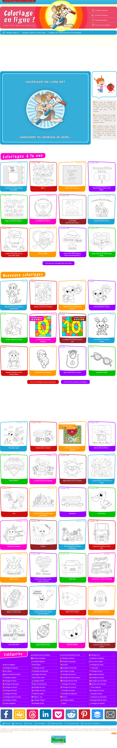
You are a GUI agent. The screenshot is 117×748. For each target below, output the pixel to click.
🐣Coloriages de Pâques (96, 674)
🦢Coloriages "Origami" (38, 700)
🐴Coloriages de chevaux (96, 677)
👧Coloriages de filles (37, 681)
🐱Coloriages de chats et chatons (70, 677)
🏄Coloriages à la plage (67, 671)
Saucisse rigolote (72, 644)
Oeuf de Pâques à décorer (102, 612)
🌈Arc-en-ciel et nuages (96, 661)
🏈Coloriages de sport (95, 671)
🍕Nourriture (64, 665)
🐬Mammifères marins (38, 677)
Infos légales (41, 723)
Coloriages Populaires (101, 10)
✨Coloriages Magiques (38, 661)
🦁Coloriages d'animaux (10, 690)
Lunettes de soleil (101, 372)
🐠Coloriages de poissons (68, 674)
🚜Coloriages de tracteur (10, 694)
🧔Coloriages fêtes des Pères (98, 700)
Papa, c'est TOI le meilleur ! (13, 221)
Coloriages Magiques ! (101, 20)
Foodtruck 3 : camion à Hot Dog (102, 579)
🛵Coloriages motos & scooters (12, 697)
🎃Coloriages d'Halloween (10, 668)
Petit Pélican (102, 513)
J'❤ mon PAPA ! (43, 253)
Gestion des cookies (56, 723)
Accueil (7, 723)
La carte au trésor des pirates (43, 480)
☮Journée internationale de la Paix (70, 655)
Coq (14, 513)
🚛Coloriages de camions (96, 690)
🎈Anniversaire (93, 668)
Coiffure (43, 546)
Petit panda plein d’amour (102, 306)
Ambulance (72, 513)
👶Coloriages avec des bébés (98, 681)
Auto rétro (72, 579)
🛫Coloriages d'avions (95, 694)
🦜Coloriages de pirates (9, 700)
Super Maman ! (14, 480)
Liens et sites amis (73, 723)
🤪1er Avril (63, 697)
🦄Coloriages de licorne (38, 690)
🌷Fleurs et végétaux (9, 665)
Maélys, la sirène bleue (14, 612)
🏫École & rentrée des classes (11, 674)
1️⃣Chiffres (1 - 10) (36, 697)
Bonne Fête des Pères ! (72, 188)
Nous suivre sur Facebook (102, 25)
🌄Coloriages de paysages (68, 661)
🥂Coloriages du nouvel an (68, 687)
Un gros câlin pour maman (14, 339)
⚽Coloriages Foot (94, 655)
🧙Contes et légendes (9, 703)
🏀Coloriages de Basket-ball (39, 671)
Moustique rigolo (14, 448)
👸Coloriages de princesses (11, 684)
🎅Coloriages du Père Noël (68, 668)
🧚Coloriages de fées (37, 703)
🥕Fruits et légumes (95, 687)
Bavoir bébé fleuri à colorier (72, 372)
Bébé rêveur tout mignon (43, 372)
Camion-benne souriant (43, 448)
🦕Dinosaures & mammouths (97, 697)
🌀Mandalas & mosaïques (96, 658)
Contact (30, 723)
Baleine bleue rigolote (72, 611)
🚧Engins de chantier (37, 694)
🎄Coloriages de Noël (37, 668)
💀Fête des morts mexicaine (97, 684)
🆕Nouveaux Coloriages (38, 658)
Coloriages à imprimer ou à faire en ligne (33, 33)
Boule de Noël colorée (43, 644)
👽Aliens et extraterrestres (39, 684)
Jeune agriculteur (13, 644)
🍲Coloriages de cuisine (96, 665)
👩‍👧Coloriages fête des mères (68, 681)
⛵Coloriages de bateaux (67, 658)
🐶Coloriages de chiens (9, 681)
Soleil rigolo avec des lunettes (72, 480)
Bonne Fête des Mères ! (101, 448)
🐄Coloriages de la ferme (38, 674)
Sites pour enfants (58, 743)
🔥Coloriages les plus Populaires (40, 655)
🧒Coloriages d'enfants (67, 700)
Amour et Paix (14, 579)
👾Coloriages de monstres (68, 684)
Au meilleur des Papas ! (43, 221)
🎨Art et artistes (7, 671)
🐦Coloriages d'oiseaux (9, 677)
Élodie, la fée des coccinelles (43, 306)
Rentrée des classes (14, 546)
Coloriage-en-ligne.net (12, 33)
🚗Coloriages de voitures (67, 690)
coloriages (114, 729)
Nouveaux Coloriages (101, 15)
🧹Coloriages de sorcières (97, 703)
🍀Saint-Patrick (35, 665)
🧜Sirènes (63, 703)
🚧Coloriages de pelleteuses (68, 694)
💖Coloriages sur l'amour (10, 687)
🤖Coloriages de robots (38, 687)
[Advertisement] (58, 53)
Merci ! (43, 188)
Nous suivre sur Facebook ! (92, 723)
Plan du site (18, 723)
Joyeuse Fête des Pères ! (101, 221)
